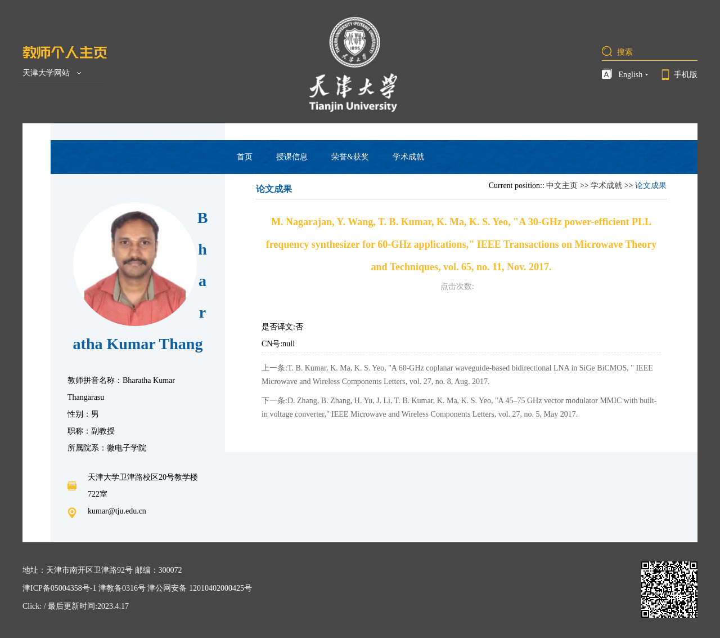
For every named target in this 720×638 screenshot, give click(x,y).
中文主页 (562, 185)
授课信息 (292, 157)
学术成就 (408, 157)
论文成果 (651, 185)
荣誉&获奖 (350, 157)
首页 (245, 157)
